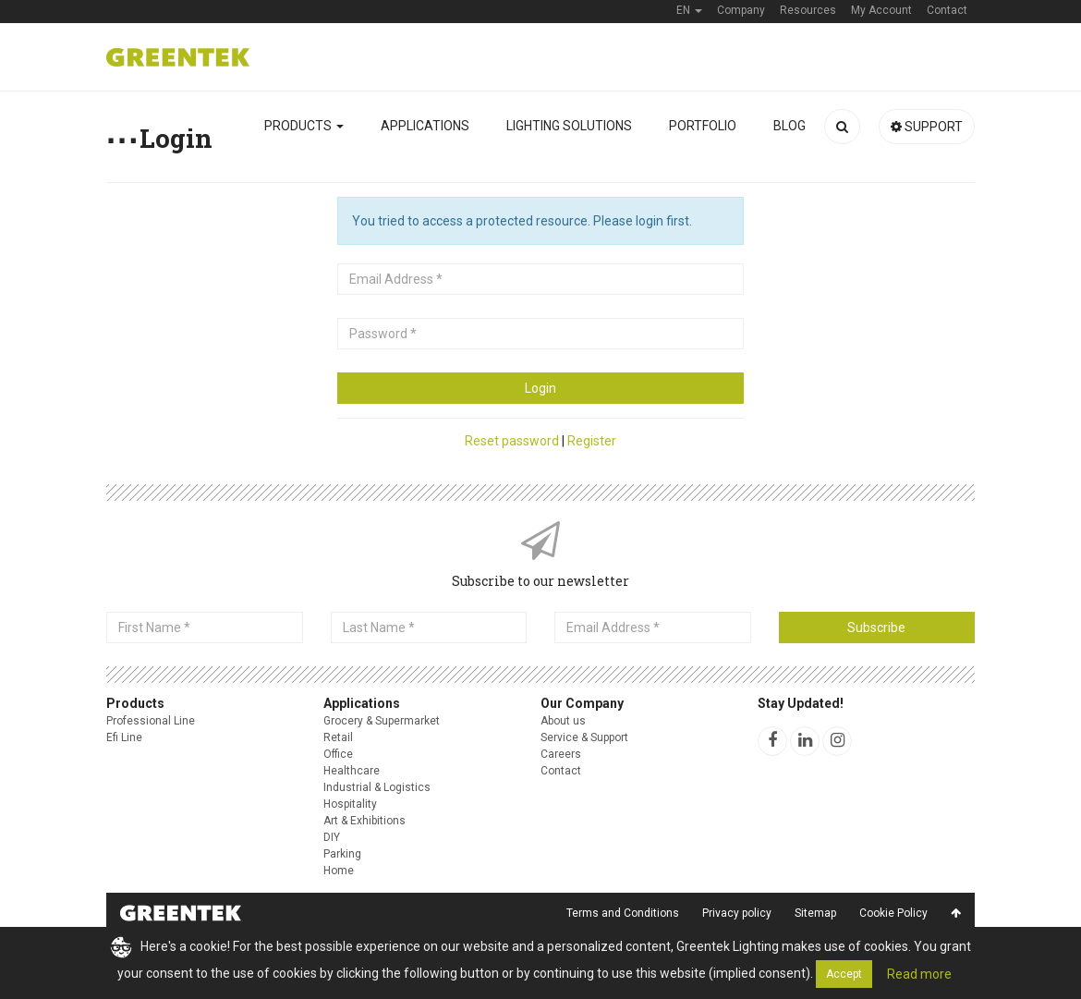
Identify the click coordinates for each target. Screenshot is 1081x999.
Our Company (582, 703)
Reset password (512, 440)
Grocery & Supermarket (381, 720)
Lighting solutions (569, 125)
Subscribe (876, 627)
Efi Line (124, 737)
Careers (560, 754)
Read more (919, 974)
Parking (342, 853)
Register (591, 440)
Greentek (177, 57)
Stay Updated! (801, 703)
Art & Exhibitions (364, 820)
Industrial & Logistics (377, 787)
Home (338, 870)
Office (338, 754)
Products (304, 125)
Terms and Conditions (622, 913)
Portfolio (702, 125)
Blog (789, 125)
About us (563, 720)
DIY (331, 837)
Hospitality (350, 804)
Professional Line (150, 720)
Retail (338, 737)
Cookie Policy (893, 913)
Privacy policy (736, 913)
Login (540, 388)
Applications (425, 125)
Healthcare (351, 770)
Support (927, 126)
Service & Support (584, 737)
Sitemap (815, 913)
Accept (844, 974)
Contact (560, 770)
